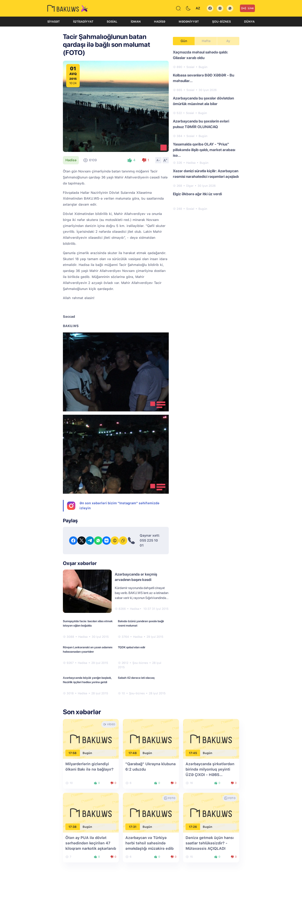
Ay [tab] (228, 41)
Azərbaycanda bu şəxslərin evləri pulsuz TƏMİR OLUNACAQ (201, 124)
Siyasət (53, 21)
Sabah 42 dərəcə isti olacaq (136, 677)
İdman (136, 21)
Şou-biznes (221, 21)
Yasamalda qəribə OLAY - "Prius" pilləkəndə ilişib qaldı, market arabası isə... (204, 150)
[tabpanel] (206, 130)
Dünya (249, 21)
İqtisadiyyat (83, 21)
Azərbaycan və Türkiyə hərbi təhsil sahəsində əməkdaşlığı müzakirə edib (149, 843)
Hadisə (159, 21)
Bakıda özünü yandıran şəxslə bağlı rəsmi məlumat (141, 623)
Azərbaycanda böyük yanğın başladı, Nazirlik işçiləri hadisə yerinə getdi (87, 680)
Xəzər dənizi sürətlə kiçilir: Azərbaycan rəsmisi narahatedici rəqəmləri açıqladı (206, 174)
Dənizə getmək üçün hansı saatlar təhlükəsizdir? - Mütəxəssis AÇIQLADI (210, 843)
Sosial (112, 21)
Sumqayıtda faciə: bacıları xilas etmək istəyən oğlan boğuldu (88, 623)
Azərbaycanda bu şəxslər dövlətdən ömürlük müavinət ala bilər (203, 101)
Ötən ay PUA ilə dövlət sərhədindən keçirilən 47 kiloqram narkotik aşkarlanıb (90, 843)
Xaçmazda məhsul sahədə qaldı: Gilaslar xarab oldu (200, 55)
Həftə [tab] (206, 41)
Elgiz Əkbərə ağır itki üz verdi (197, 194)
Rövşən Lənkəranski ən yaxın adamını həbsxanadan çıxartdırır (87, 649)
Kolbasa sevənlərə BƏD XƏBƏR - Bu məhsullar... (203, 78)
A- (158, 160)
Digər (189, 185)
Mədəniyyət (189, 21)
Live (247, 8)
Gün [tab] (184, 41)
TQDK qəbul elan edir (131, 647)
